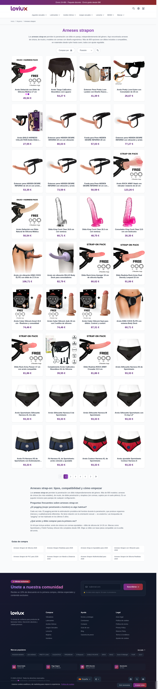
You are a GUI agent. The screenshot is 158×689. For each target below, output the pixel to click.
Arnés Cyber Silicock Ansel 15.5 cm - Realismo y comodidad (27, 322)
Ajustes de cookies (122, 638)
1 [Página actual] (65, 476)
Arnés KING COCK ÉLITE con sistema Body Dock (129, 322)
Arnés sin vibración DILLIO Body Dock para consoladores (61, 276)
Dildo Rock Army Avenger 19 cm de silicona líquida (95, 276)
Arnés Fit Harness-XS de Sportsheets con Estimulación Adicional (27, 460)
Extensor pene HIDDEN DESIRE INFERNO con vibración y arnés (129, 139)
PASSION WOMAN (18, 654)
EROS (104, 654)
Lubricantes (55, 15)
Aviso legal (119, 617)
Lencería (100, 15)
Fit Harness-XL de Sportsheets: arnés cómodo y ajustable (61, 460)
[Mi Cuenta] (138, 8)
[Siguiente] (90, 476)
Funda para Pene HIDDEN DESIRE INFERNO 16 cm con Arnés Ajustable (95, 185)
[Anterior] (60, 476)
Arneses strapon (30, 21)
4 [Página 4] (80, 476)
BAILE (111, 654)
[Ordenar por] (85, 50)
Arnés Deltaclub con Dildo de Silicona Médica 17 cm (27, 91)
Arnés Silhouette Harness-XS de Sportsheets (129, 368)
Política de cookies (67, 684)
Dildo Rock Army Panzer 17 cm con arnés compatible (27, 368)
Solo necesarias (124, 685)
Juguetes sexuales (39, 15)
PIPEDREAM (69, 654)
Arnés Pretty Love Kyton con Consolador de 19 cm (129, 91)
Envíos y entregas (87, 617)
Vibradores (49, 617)
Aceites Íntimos (51, 624)
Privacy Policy (121, 628)
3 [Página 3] (75, 476)
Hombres (49, 638)
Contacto (84, 624)
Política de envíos (122, 624)
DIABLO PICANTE (92, 654)
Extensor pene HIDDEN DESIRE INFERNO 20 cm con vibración (61, 139)
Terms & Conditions (122, 635)
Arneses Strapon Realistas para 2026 (60, 548)
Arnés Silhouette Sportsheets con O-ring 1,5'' (129, 414)
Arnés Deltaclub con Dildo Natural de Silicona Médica (27, 230)
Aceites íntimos (69, 15)
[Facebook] (130, 679)
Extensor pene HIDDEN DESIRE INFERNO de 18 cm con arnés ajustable (27, 185)
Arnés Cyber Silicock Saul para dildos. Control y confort (95, 322)
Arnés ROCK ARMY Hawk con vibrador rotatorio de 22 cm (129, 185)
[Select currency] (97, 679)
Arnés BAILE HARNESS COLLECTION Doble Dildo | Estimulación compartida (27, 139)
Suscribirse (133, 587)
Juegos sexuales (86, 15)
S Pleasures (79, 654)
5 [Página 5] (85, 476)
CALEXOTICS (56, 654)
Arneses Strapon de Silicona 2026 (25, 548)
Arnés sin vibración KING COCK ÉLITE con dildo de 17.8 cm (27, 276)
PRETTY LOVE (44, 654)
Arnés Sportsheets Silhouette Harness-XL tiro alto (27, 414)
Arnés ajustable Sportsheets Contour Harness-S (129, 460)
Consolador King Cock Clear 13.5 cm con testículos (129, 230)
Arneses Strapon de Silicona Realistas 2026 (127, 558)
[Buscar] (133, 8)
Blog (82, 631)
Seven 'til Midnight (122, 654)
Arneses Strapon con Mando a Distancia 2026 (61, 558)
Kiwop (48, 680)
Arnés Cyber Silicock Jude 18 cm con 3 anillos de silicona (61, 322)
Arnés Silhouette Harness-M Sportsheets (95, 414)
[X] (136, 679)
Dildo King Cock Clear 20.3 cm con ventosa (95, 230)
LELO (140, 654)
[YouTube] (143, 679)
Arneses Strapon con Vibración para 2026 (126, 549)
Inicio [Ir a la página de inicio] (12, 21)
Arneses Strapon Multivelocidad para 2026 (93, 558)
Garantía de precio (87, 635)
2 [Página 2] (70, 476)
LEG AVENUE (31, 654)
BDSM (110, 15)
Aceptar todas (140, 685)
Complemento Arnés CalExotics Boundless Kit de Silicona (61, 368)
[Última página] (96, 476)
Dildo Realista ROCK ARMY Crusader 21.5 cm (95, 368)
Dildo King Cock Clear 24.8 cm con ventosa (61, 230)
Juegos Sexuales (52, 628)
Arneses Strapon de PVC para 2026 (26, 556)
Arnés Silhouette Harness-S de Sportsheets (61, 414)
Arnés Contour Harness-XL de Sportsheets (95, 460)
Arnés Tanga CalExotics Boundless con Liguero (61, 91)
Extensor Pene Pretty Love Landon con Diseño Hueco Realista (95, 91)
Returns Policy (121, 631)
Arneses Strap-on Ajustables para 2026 (94, 548)
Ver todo (142, 650)
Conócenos (85, 620)
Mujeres (19, 21)
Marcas (121, 15)
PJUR (133, 654)
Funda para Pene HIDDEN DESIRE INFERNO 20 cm (95, 139)
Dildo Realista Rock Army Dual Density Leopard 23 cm (129, 276)
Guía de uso (85, 628)
